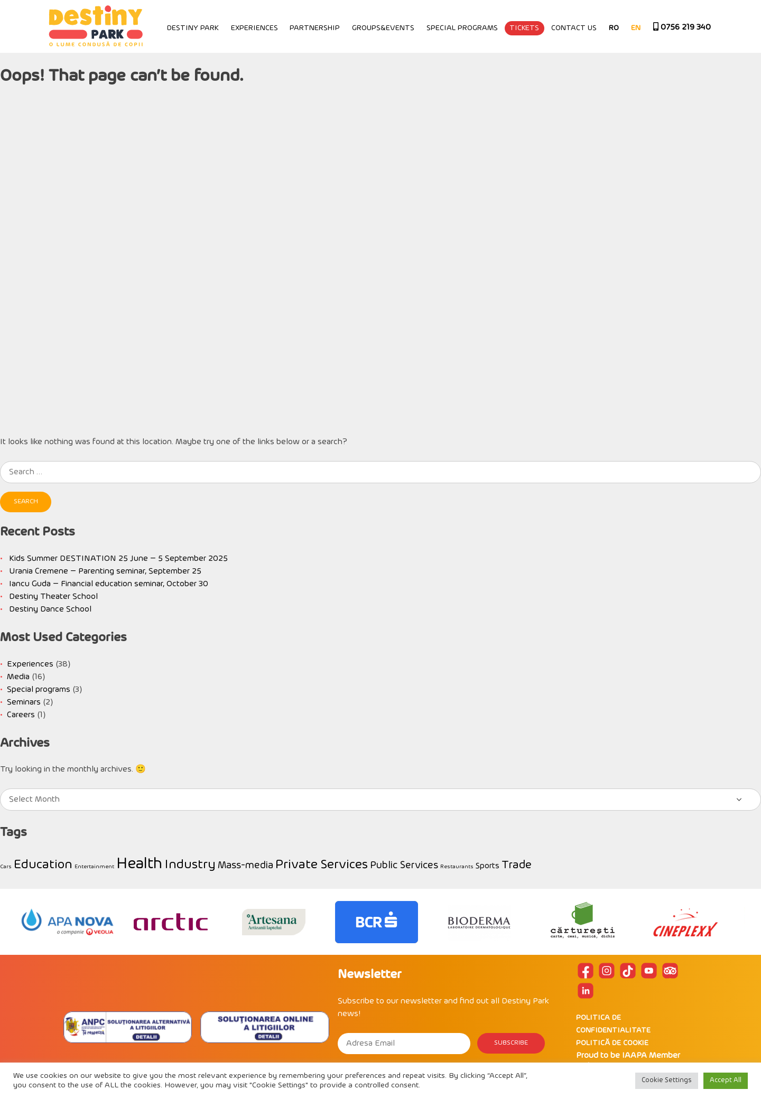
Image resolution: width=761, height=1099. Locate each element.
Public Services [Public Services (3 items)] (404, 865)
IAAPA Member (651, 1055)
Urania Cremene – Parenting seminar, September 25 (105, 571)
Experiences (254, 28)
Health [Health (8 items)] (139, 864)
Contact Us (574, 28)
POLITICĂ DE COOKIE (612, 1043)
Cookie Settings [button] (667, 1080)
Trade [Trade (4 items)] (517, 865)
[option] (67, 922)
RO (614, 28)
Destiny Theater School (53, 596)
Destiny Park (193, 28)
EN (636, 28)
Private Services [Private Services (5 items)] (321, 865)
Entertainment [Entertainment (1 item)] (94, 867)
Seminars (24, 702)
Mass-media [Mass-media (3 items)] (245, 865)
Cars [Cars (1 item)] (6, 867)
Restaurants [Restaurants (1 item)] (457, 867)
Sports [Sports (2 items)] (487, 866)
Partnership (315, 28)
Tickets (524, 28)
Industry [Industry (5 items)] (190, 865)
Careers (21, 715)
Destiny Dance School (50, 609)
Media (18, 677)
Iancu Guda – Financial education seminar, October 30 (108, 584)
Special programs (462, 28)
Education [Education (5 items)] (43, 865)
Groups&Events (383, 28)
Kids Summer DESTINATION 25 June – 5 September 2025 (118, 558)
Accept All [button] (725, 1080)
